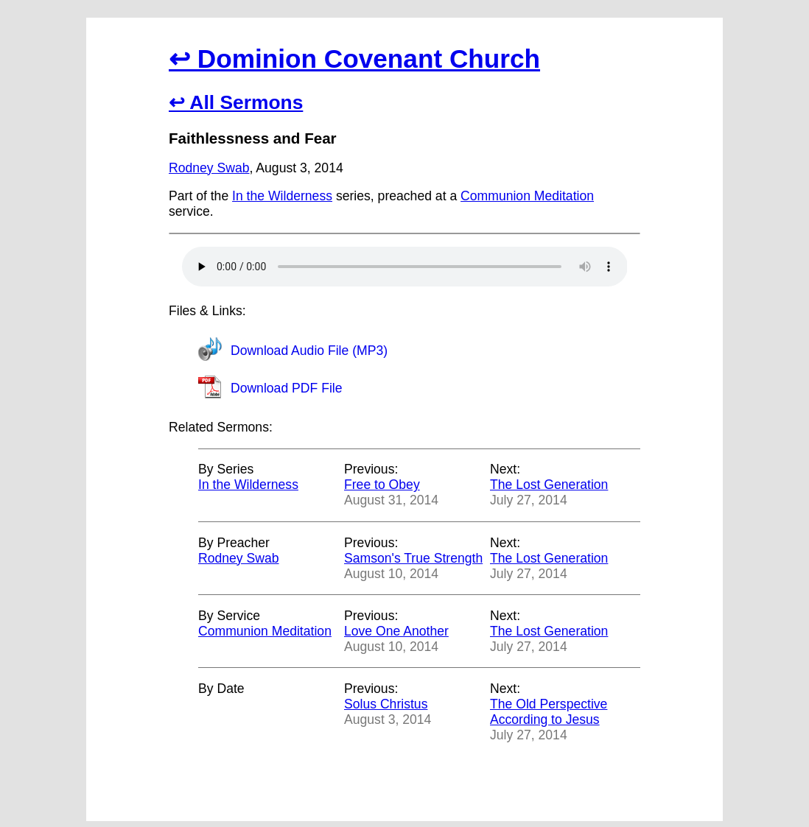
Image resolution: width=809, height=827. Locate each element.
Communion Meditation (527, 196)
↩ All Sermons (236, 102)
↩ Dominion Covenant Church (354, 58)
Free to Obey (382, 484)
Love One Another (396, 631)
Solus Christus (385, 704)
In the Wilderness (282, 196)
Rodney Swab (209, 168)
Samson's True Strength (413, 558)
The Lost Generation (549, 484)
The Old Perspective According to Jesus (548, 712)
